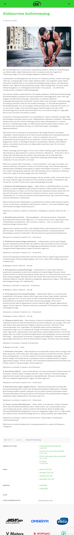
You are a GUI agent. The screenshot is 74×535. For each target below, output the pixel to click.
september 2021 (45, 479)
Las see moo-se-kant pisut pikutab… (52, 451)
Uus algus (42, 461)
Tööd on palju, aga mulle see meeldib (52, 456)
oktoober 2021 (44, 476)
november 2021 (45, 473)
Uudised (42, 488)
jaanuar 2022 (44, 469)
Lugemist (18, 440)
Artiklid (41, 485)
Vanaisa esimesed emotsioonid (50, 446)
